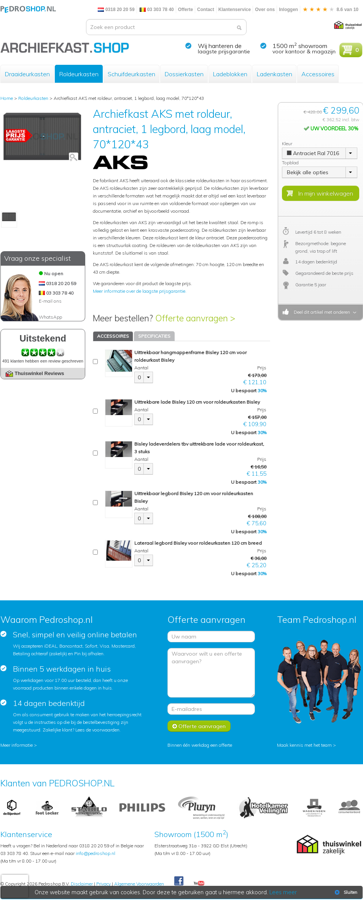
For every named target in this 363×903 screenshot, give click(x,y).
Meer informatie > (18, 745)
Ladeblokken (230, 74)
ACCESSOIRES (113, 336)
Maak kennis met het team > (306, 745)
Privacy (103, 884)
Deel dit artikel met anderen (320, 312)
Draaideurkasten (27, 74)
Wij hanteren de (220, 46)
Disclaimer (82, 884)
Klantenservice (234, 9)
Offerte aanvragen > (195, 318)
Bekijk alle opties (307, 172)
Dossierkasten (184, 74)
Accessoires (317, 74)
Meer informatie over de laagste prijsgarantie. (139, 291)
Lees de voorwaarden (97, 730)
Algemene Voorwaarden (139, 884)
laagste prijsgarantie (224, 51)
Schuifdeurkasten (131, 74)
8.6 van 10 (330, 9)
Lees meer (283, 892)
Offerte (185, 9)
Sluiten (345, 892)
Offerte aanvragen (199, 726)
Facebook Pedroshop (178, 881)
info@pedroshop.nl (95, 853)
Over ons (265, 9)
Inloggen (288, 9)
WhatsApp (50, 317)
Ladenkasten (274, 74)
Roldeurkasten (79, 74)
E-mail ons (50, 301)
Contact (205, 9)
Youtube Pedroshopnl (199, 883)
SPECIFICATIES (154, 336)
